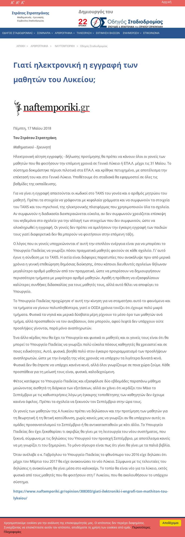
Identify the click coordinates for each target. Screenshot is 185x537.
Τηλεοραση (84, 33)
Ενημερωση (131, 33)
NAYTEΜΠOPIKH (64, 46)
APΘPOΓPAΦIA (38, 46)
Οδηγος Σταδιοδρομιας (17, 33)
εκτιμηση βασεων (108, 33)
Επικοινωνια (151, 33)
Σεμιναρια (44, 33)
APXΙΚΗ (20, 46)
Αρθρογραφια (63, 33)
